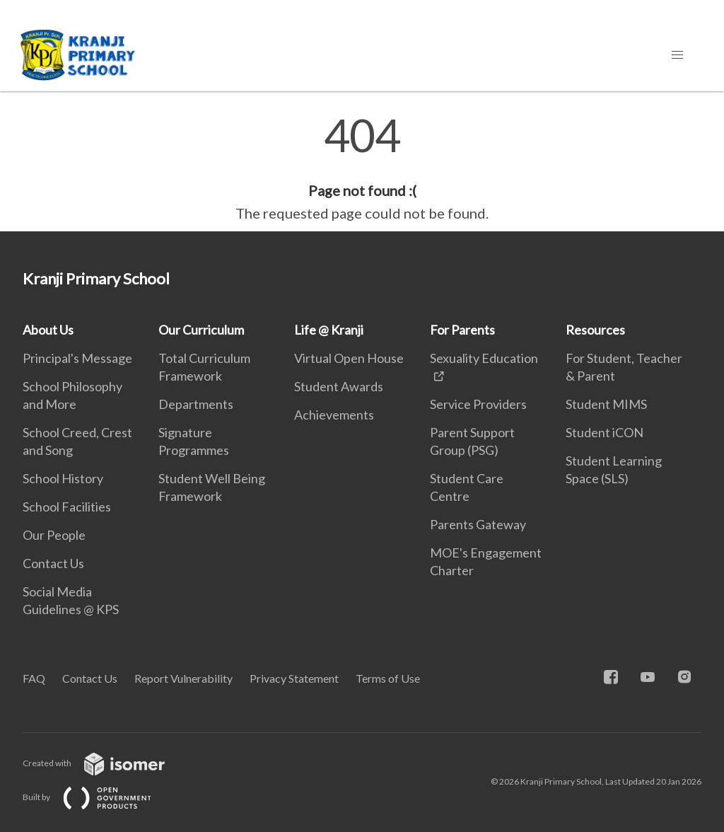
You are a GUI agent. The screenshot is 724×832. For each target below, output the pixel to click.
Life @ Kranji (328, 329)
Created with (105, 763)
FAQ (34, 678)
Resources (595, 329)
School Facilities (67, 506)
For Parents (462, 329)
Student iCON (604, 432)
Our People (54, 535)
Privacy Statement (294, 678)
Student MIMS (606, 404)
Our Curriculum (201, 329)
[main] (362, 168)
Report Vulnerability (183, 678)
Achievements (334, 414)
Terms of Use (388, 678)
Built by (98, 797)
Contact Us (53, 563)
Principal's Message (77, 358)
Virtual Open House (349, 358)
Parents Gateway (478, 524)
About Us (48, 329)
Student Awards (338, 386)
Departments (195, 404)
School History (63, 478)
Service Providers (478, 404)
